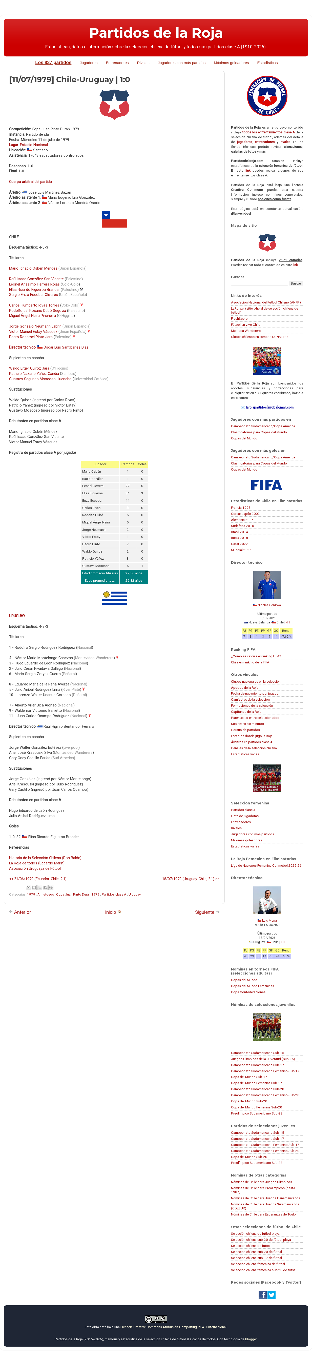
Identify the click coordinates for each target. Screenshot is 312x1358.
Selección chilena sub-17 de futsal (256, 1258)
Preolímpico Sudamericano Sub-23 (257, 1113)
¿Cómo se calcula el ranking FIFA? (256, 656)
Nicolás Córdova (269, 605)
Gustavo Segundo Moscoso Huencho (40, 379)
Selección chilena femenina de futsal (258, 1264)
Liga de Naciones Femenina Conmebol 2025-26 (266, 865)
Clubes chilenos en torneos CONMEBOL (260, 337)
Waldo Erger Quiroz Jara (29, 368)
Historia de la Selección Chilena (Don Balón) (45, 858)
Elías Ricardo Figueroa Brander (34, 289)
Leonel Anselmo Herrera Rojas (34, 284)
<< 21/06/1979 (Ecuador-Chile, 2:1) (38, 879)
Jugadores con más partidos (181, 62)
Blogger (251, 1339)
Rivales (143, 62)
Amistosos (46, 894)
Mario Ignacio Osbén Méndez (33, 268)
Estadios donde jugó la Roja (252, 736)
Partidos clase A (114, 894)
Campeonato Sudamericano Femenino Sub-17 (265, 1071)
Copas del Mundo (244, 438)
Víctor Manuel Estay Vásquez (33, 331)
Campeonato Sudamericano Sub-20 (257, 1089)
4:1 (288, 622)
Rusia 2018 (239, 538)
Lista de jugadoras (245, 816)
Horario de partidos (245, 730)
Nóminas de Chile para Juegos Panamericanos (265, 1198)
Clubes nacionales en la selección (256, 681)
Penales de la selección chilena (254, 748)
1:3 (283, 942)
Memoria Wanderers (246, 331)
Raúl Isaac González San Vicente (36, 279)
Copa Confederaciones (248, 992)
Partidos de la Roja (156, 33)
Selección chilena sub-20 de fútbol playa (261, 1240)
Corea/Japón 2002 (245, 514)
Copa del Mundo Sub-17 (249, 1077)
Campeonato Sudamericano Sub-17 (257, 1065)
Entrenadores (117, 62)
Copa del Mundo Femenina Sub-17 (256, 1083)
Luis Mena (269, 920)
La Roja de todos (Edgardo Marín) (37, 863)
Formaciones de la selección (252, 705)
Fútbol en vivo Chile (245, 324)
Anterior (20, 912)
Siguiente (207, 912)
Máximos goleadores (231, 62)
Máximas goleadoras (246, 840)
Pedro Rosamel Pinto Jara (31, 337)
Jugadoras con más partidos (252, 834)
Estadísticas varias (245, 754)
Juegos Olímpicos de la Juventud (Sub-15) (263, 1059)
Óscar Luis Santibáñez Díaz (66, 347)
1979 (31, 894)
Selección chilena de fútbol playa (255, 1233)
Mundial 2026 (241, 550)
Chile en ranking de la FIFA (250, 662)
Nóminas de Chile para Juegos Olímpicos (261, 1182)
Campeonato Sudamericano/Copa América (263, 426)
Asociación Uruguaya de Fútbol (35, 868)
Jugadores (88, 62)
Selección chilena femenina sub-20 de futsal (263, 1270)
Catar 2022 (239, 544)
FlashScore (239, 318)
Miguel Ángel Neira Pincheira (32, 315)
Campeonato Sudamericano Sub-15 (257, 1053)
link (248, 170)
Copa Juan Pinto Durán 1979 (78, 894)
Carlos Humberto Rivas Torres (34, 305)
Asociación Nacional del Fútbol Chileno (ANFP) (266, 302)
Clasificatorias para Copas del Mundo (259, 432)
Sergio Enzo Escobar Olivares (33, 294)
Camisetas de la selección (250, 699)
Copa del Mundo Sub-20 (249, 1101)
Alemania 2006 (242, 520)
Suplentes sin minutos (247, 724)
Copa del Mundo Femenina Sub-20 (256, 1107)
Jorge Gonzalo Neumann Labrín (35, 326)
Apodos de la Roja (244, 687)
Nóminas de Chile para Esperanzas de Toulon (264, 1214)
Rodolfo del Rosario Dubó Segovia (37, 310)
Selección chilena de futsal (251, 1246)
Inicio (113, 912)
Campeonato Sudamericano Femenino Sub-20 (265, 1095)
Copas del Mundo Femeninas (252, 986)
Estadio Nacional (34, 145)
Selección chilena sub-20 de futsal (256, 1252)
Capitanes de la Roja (246, 712)
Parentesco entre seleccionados (255, 718)
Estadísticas (267, 62)
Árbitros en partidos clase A (252, 742)
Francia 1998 (241, 507)
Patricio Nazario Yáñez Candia (34, 373)
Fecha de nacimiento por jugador (255, 693)
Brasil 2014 (239, 532)
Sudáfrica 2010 (242, 526)
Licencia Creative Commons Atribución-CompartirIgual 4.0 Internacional (173, 1327)
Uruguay (135, 894)
